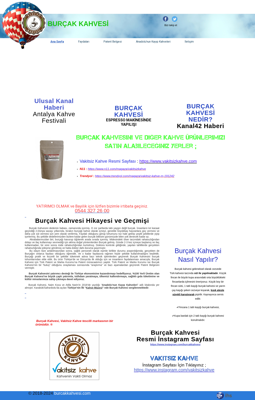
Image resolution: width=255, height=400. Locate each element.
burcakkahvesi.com (72, 393)
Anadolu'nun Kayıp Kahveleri (153, 41)
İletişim (189, 41)
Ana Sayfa (57, 41)
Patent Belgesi (112, 41)
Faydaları (83, 41)
